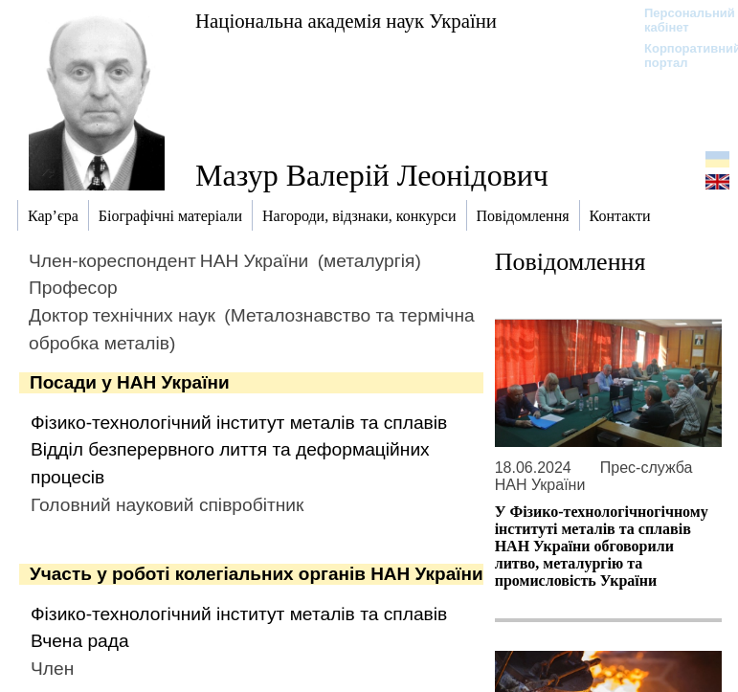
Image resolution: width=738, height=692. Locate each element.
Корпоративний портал (680, 55)
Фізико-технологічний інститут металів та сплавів (239, 423)
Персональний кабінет (680, 20)
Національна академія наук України (346, 21)
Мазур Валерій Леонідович (371, 175)
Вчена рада (80, 641)
